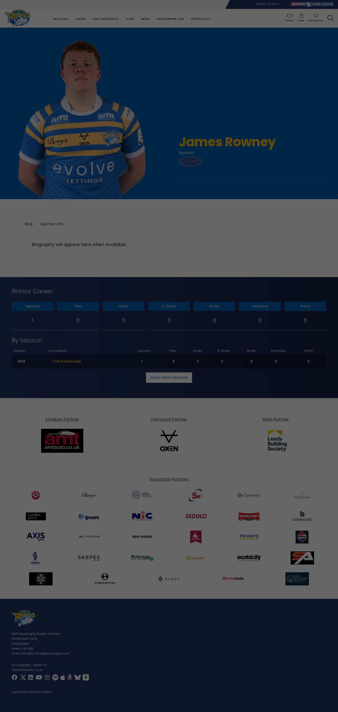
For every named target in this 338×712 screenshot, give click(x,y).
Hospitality (200, 19)
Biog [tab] (28, 224)
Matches (61, 19)
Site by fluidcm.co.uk (27, 670)
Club (130, 19)
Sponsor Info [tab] (52, 224)
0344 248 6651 (23, 653)
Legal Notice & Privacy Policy (32, 692)
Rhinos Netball (268, 4)
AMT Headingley (106, 19)
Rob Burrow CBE (170, 19)
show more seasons (169, 377)
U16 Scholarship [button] (66, 361)
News (145, 19)
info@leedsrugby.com (53, 653)
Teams (80, 19)
